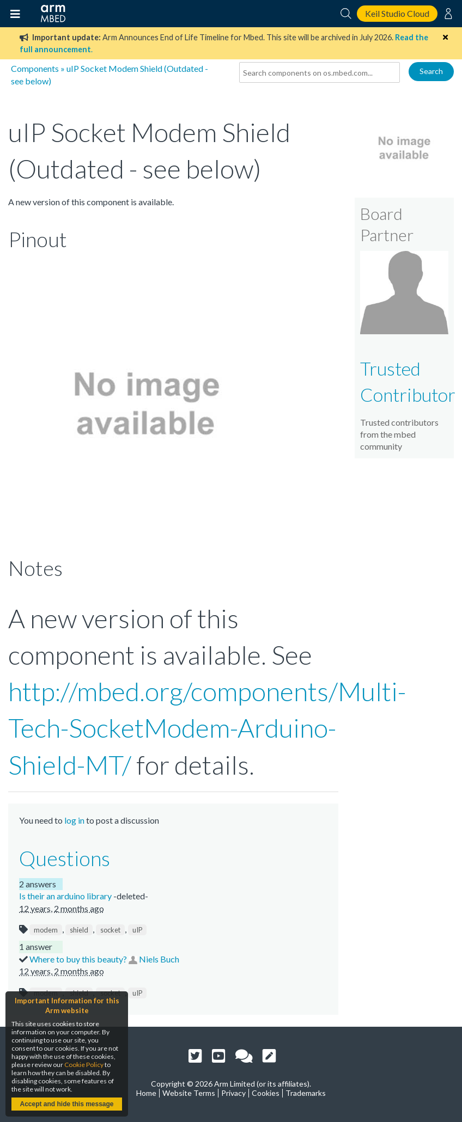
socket (110, 929)
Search (431, 71)
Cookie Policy (84, 1064)
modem (46, 929)
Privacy (233, 1093)
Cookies (265, 1093)
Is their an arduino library (66, 896)
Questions (64, 857)
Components (35, 68)
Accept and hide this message (66, 1104)
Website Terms (188, 1093)
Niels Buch (159, 959)
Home (146, 1093)
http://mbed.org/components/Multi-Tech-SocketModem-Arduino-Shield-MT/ (207, 728)
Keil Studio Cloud (397, 13)
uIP (137, 929)
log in (74, 820)
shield (79, 929)
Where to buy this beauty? (79, 959)
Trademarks (305, 1093)
